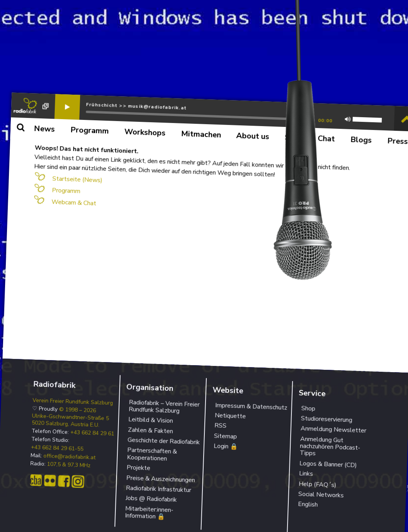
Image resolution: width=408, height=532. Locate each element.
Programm (66, 191)
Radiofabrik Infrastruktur (159, 488)
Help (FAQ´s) (317, 484)
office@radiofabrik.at (70, 456)
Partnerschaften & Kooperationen (152, 454)
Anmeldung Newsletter (333, 429)
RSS (220, 425)
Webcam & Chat (73, 203)
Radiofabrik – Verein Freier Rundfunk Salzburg (164, 406)
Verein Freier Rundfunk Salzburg (73, 401)
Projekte (139, 468)
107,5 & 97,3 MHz (69, 465)
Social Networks (321, 495)
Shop (308, 408)
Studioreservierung (326, 419)
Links (306, 473)
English (308, 504)
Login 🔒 (226, 446)
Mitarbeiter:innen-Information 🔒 (149, 512)
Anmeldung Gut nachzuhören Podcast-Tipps (330, 446)
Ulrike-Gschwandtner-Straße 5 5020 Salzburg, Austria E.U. (70, 420)
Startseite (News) (77, 179)
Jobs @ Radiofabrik (151, 499)
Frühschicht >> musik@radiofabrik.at (136, 106)
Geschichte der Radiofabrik (163, 441)
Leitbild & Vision (150, 420)
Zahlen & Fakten (150, 430)
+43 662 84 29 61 (92, 433)
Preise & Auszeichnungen (160, 478)
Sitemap (225, 436)
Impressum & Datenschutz (251, 406)
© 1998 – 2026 (77, 410)
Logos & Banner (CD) (328, 464)
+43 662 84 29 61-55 (57, 448)
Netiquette (230, 416)
